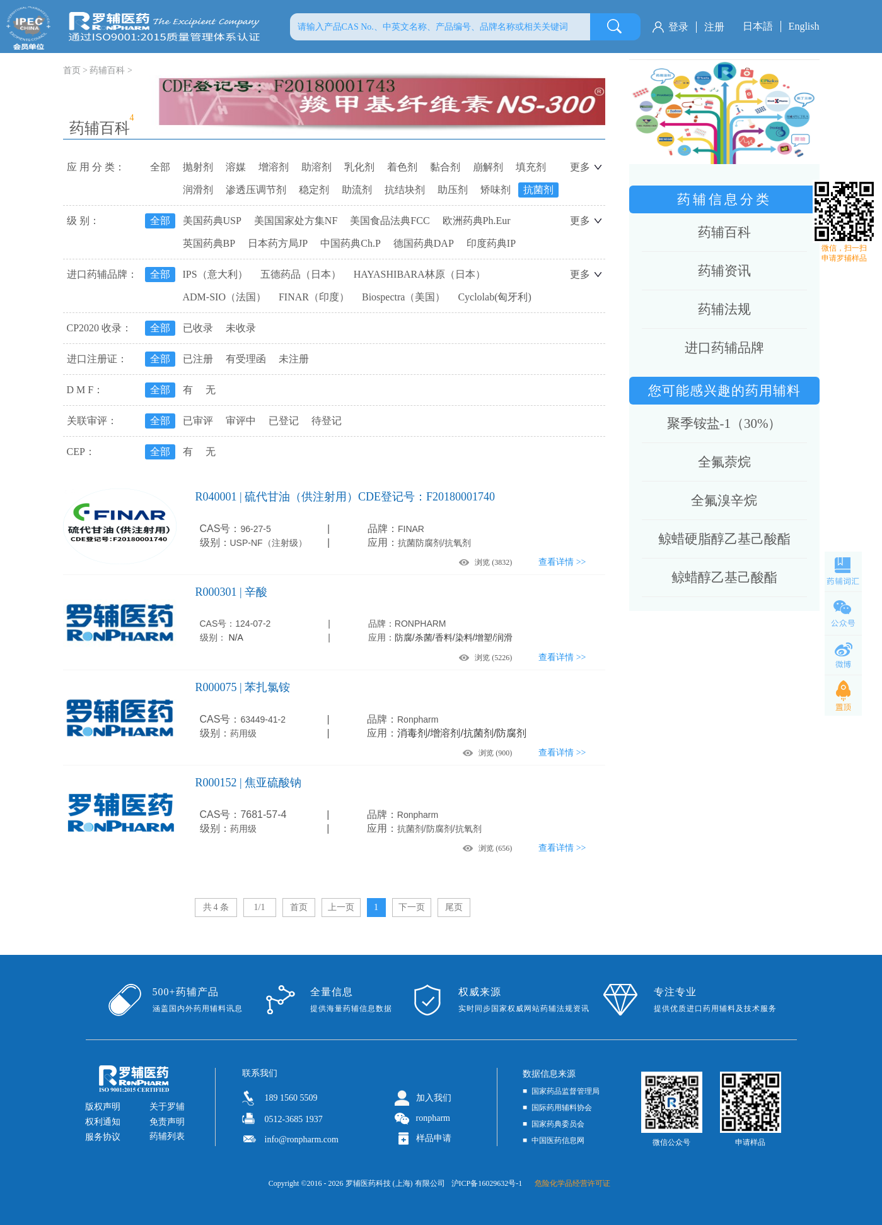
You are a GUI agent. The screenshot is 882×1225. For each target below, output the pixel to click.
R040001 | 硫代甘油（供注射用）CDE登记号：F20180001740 (345, 496)
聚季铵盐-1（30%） (724, 423)
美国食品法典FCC (389, 220)
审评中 (241, 420)
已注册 (198, 358)
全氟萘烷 (724, 462)
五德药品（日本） (300, 274)
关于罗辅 (167, 1106)
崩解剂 (488, 167)
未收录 (241, 328)
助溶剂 (316, 167)
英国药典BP (209, 243)
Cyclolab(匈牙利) (494, 297)
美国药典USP (212, 220)
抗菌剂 (538, 189)
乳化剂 (359, 167)
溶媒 (236, 167)
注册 (714, 26)
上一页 (341, 907)
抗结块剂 (405, 189)
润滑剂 (198, 189)
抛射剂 (198, 167)
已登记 (284, 420)
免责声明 (167, 1122)
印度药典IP (491, 243)
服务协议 (102, 1137)
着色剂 (402, 167)
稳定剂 (314, 189)
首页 (299, 907)
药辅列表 (167, 1136)
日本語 (758, 26)
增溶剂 (273, 167)
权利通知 (102, 1122)
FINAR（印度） (314, 297)
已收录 (198, 328)
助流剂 (357, 189)
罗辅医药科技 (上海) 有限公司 (395, 1183)
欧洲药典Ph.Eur (477, 220)
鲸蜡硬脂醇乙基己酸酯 (724, 539)
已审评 (198, 420)
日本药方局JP (278, 243)
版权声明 (102, 1106)
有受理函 (246, 358)
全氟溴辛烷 (724, 500)
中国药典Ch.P (350, 243)
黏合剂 (445, 167)
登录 (678, 26)
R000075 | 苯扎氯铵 (243, 687)
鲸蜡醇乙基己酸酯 (724, 577)
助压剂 (453, 189)
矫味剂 (495, 189)
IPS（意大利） (215, 274)
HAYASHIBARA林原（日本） (419, 274)
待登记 (326, 420)
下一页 (411, 907)
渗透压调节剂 (256, 189)
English (804, 26)
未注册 (294, 358)
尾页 (454, 907)
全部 (160, 167)
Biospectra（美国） (403, 297)
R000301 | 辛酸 (231, 592)
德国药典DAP (423, 243)
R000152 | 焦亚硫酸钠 (248, 782)
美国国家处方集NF (295, 220)
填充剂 (531, 167)
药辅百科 (107, 70)
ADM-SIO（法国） (224, 297)
